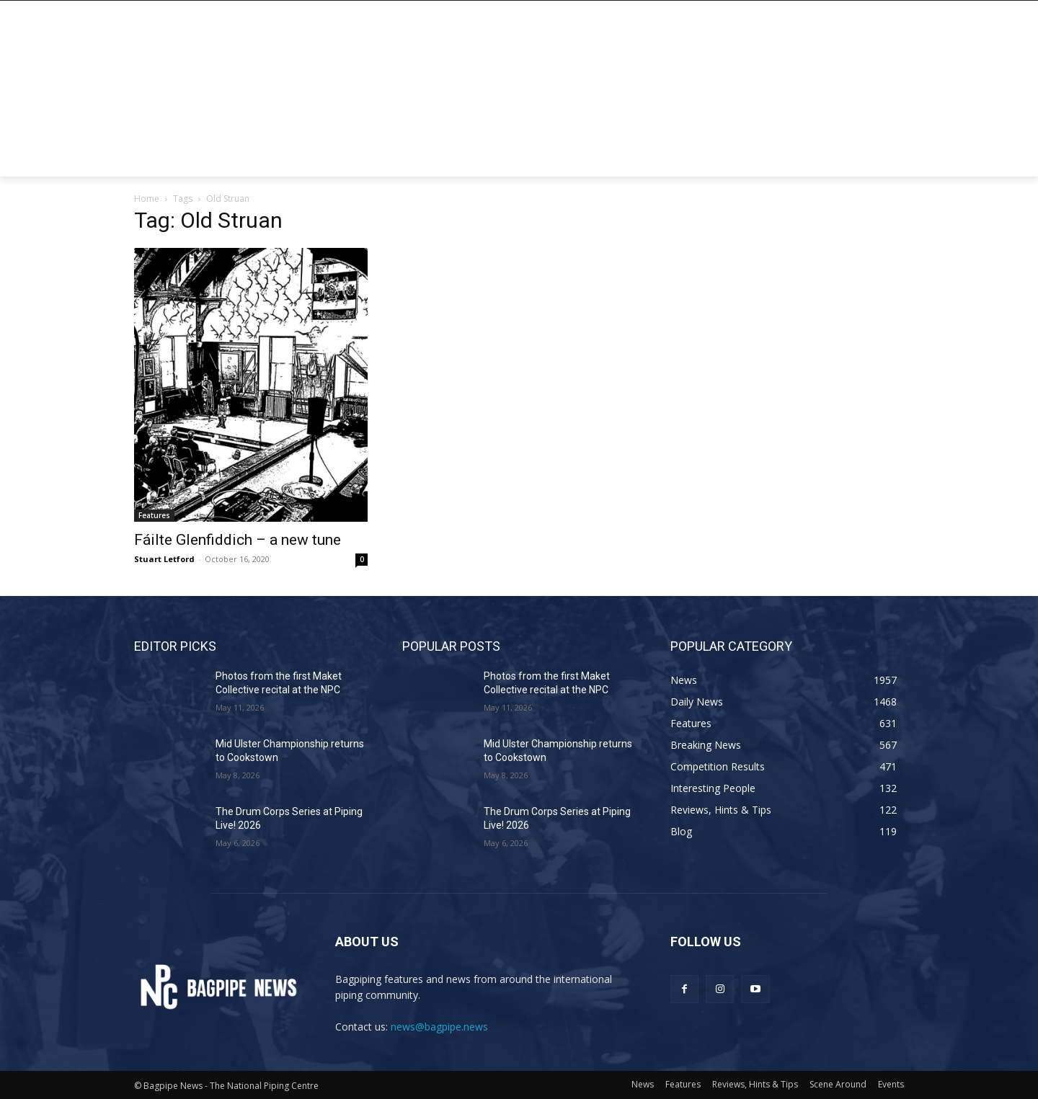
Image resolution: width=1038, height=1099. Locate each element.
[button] (886, 159)
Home (146, 198)
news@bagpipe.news (439, 1026)
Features (154, 515)
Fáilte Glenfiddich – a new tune (237, 539)
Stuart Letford (164, 558)
